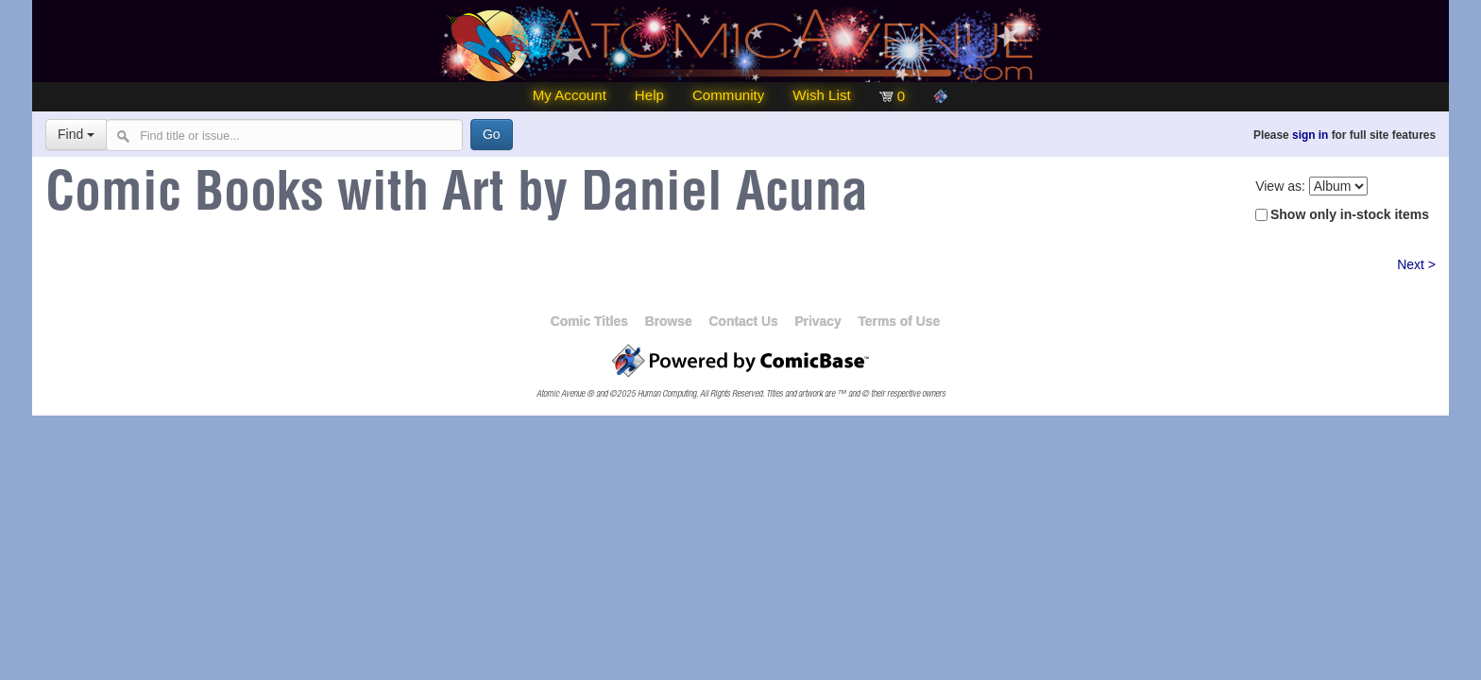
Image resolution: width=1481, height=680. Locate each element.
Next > (1416, 264)
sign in (1310, 135)
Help (649, 95)
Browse (668, 321)
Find (76, 134)
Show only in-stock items (1349, 214)
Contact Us (742, 321)
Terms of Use (899, 321)
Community (728, 95)
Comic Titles (589, 321)
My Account (569, 95)
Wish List (821, 95)
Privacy (817, 321)
